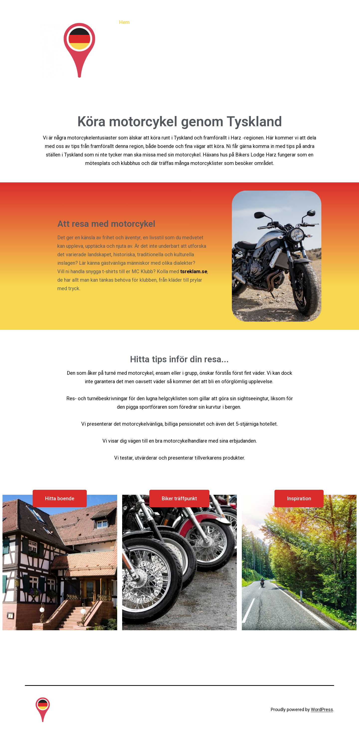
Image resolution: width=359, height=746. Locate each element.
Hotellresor (223, 22)
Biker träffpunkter (182, 22)
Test (294, 22)
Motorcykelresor (263, 22)
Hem (124, 22)
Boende (146, 22)
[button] (60, 498)
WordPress (322, 709)
